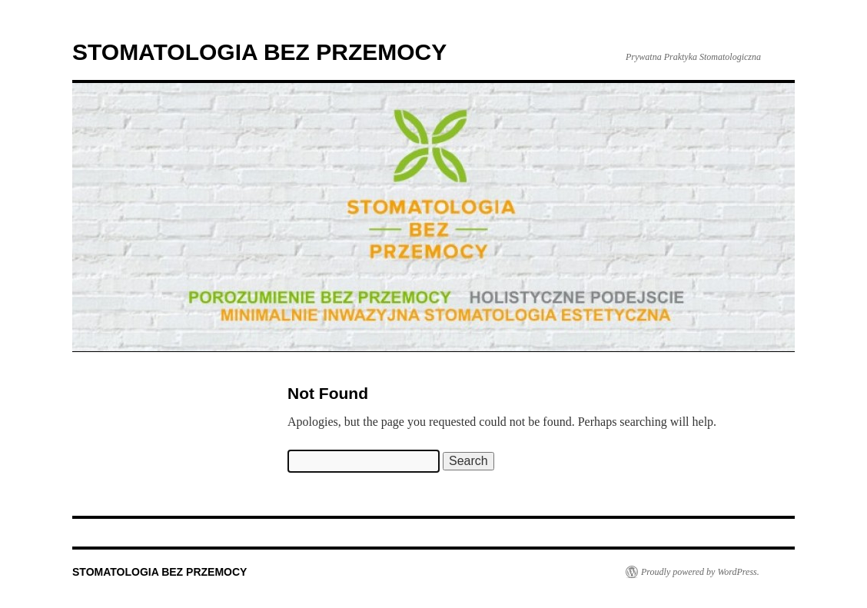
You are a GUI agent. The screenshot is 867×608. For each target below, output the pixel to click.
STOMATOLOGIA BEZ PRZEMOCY (259, 52)
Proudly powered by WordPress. (700, 571)
